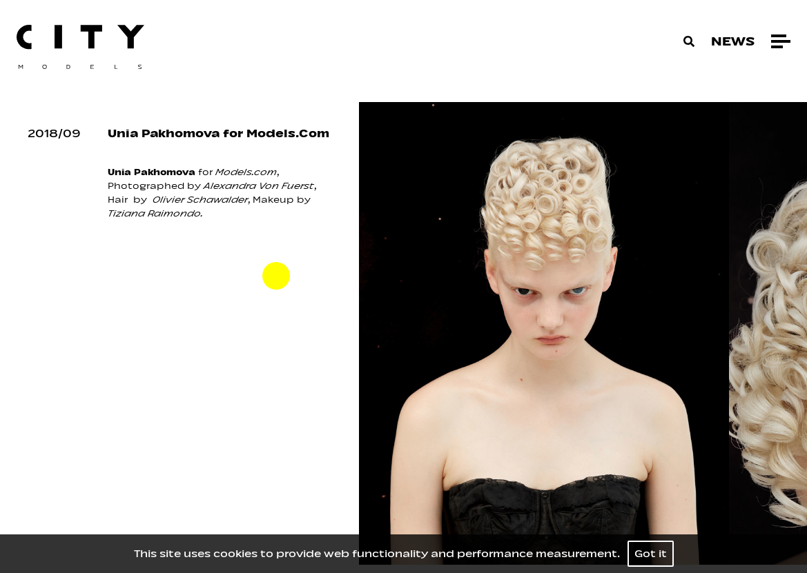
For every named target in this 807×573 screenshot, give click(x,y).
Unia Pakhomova (151, 172)
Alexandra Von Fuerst (259, 186)
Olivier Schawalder (199, 199)
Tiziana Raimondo (154, 213)
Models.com (246, 172)
